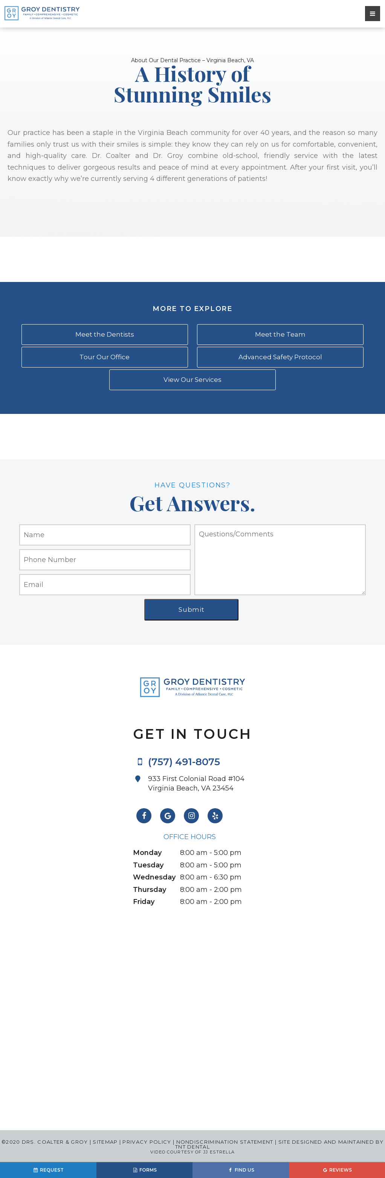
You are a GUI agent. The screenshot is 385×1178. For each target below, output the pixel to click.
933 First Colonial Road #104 (200, 783)
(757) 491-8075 (176, 762)
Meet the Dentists (104, 334)
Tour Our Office (104, 357)
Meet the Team (280, 334)
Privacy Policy (146, 1142)
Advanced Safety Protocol (280, 357)
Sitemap (105, 1142)
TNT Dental (192, 1147)
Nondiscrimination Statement (223, 1142)
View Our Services (192, 379)
